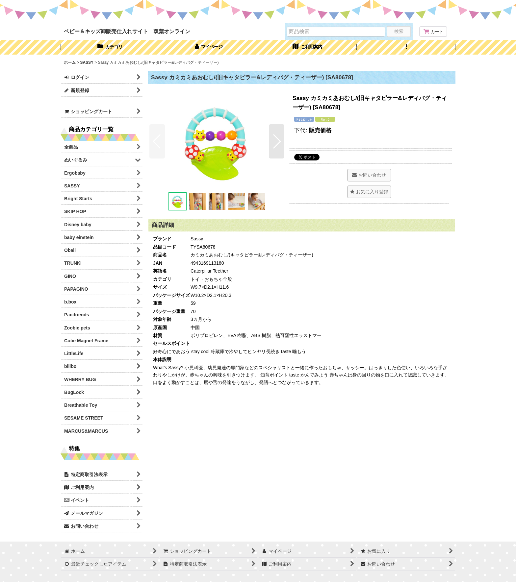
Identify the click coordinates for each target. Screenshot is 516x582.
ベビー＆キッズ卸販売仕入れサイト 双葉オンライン (127, 31)
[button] (406, 47)
